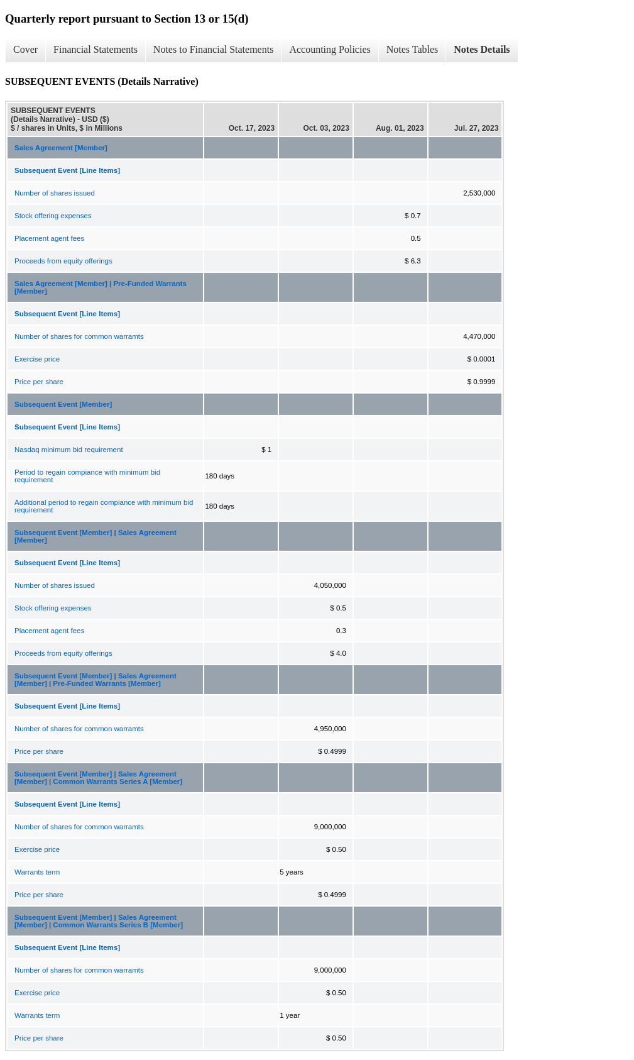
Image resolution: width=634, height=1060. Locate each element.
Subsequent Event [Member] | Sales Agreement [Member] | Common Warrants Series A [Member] (98, 777)
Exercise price (37, 359)
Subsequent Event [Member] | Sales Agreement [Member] (95, 536)
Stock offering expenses (53, 215)
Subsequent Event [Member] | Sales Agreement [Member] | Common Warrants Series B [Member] (98, 921)
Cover (25, 49)
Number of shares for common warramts (79, 336)
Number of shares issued (54, 193)
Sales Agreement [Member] (60, 148)
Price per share (38, 381)
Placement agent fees (49, 238)
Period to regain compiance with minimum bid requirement (87, 475)
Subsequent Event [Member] (63, 404)
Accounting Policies (329, 49)
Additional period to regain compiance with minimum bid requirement (103, 506)
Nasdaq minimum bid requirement (68, 449)
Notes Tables (412, 49)
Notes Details (482, 49)
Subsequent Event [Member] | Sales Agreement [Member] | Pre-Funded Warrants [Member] (95, 679)
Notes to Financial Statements (213, 49)
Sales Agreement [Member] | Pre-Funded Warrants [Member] (100, 287)
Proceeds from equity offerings (63, 261)
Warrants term (37, 872)
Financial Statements (95, 49)
